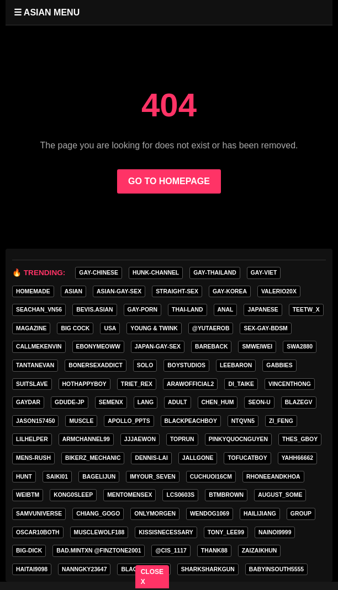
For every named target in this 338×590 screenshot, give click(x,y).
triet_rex (136, 384)
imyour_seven (153, 477)
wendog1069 (209, 514)
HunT (24, 477)
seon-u (259, 402)
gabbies (279, 365)
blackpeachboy (191, 421)
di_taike (241, 384)
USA (110, 328)
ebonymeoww (98, 347)
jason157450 (35, 421)
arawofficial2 (190, 384)
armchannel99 (86, 439)
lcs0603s (180, 495)
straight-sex (177, 291)
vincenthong (289, 384)
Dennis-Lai (151, 458)
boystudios (186, 365)
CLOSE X (152, 577)
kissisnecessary (166, 532)
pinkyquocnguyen (238, 439)
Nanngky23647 (84, 569)
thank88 (214, 551)
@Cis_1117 (170, 551)
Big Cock (75, 328)
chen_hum (218, 402)
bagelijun (98, 477)
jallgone (198, 458)
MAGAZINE (31, 328)
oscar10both (38, 532)
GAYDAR (28, 402)
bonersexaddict (95, 365)
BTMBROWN (226, 495)
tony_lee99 (226, 532)
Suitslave (32, 384)
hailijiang (260, 514)
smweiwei (257, 347)
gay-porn (142, 310)
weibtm (27, 495)
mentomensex (129, 495)
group (301, 514)
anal (226, 310)
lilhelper (32, 439)
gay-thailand (214, 273)
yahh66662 (297, 458)
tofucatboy (247, 458)
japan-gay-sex (158, 347)
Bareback (211, 347)
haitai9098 (31, 569)
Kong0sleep (73, 495)
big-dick (29, 551)
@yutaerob (211, 328)
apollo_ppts (129, 421)
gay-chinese (98, 273)
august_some (280, 495)
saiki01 (57, 477)
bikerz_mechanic (92, 458)
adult (177, 402)
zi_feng (281, 421)
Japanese (262, 310)
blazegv (299, 402)
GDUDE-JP (69, 402)
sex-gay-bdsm (265, 328)
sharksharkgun (208, 569)
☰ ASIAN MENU (47, 12)
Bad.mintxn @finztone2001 (98, 551)
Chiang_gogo (98, 514)
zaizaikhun (259, 551)
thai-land (187, 310)
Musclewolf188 (99, 532)
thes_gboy (300, 439)
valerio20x (279, 291)
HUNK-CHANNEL (156, 273)
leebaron (236, 365)
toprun (182, 439)
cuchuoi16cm (211, 477)
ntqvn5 (243, 421)
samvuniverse (39, 514)
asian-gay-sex (119, 291)
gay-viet (264, 273)
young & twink (153, 328)
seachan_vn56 (39, 310)
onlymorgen (155, 514)
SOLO (145, 365)
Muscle (81, 421)
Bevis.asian (94, 310)
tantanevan (35, 365)
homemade (33, 291)
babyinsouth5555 (276, 569)
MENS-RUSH (33, 458)
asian (73, 291)
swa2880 (300, 347)
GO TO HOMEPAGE (169, 181)
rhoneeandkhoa (273, 477)
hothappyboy (84, 384)
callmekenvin (39, 347)
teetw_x (306, 310)
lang (146, 402)
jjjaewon (140, 439)
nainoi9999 (274, 532)
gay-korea (230, 291)
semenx (111, 402)
